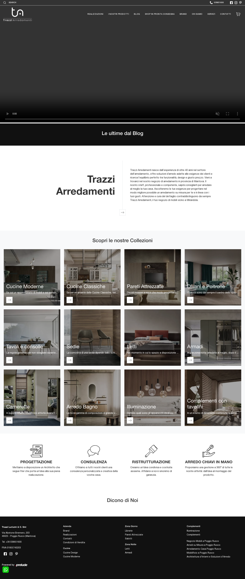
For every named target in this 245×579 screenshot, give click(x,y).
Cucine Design (70, 552)
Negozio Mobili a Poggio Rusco (203, 541)
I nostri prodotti (118, 14)
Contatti (225, 14)
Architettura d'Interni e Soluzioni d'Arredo (208, 556)
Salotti (128, 538)
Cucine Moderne (71, 556)
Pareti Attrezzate (134, 534)
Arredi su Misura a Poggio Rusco (203, 545)
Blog (137, 14)
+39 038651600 (14, 542)
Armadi (128, 552)
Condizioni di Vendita (74, 542)
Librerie (128, 530)
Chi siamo (197, 14)
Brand (183, 14)
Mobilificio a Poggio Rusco (200, 553)
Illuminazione (193, 530)
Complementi (193, 534)
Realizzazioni (95, 14)
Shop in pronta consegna (160, 14)
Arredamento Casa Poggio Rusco (204, 549)
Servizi (211, 14)
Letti (127, 548)
